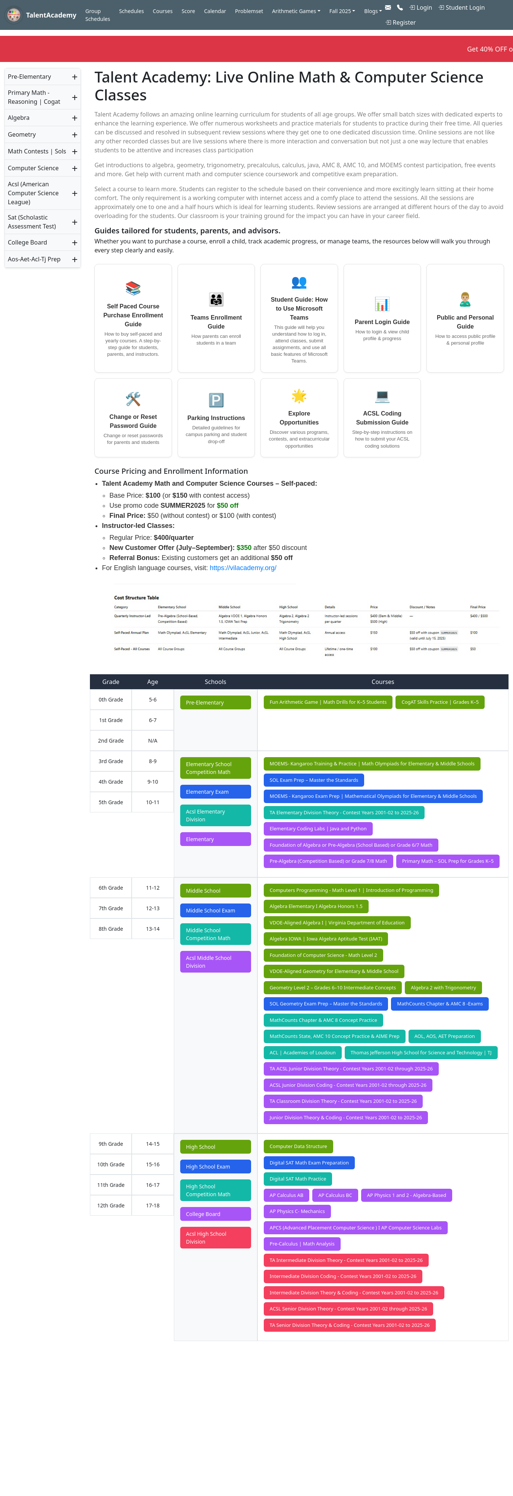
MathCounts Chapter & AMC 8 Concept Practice (323, 1020)
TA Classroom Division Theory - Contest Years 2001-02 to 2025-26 (343, 1101)
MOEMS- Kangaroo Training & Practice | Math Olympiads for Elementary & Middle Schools (372, 763)
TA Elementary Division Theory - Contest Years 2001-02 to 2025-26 (344, 812)
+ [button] (75, 76)
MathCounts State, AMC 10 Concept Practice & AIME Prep (335, 1036)
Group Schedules (97, 14)
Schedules (131, 11)
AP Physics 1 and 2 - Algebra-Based (406, 1195)
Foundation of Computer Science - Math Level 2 (323, 955)
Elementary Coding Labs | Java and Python (318, 828)
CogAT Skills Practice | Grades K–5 (440, 702)
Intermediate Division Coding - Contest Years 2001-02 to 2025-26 (343, 1276)
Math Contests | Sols (37, 151)
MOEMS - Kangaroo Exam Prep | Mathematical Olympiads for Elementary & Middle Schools (373, 796)
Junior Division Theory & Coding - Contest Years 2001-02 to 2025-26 (346, 1117)
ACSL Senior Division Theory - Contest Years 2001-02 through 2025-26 (348, 1308)
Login (420, 7)
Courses (163, 11)
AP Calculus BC (335, 1195)
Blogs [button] (371, 11)
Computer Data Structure (298, 1146)
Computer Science (33, 168)
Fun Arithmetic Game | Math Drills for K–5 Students (328, 702)
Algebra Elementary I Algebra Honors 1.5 (316, 906)
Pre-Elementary (29, 76)
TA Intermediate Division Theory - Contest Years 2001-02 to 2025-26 (346, 1260)
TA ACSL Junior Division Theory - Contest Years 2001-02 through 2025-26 (351, 1068)
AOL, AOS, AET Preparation (445, 1036)
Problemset (249, 11)
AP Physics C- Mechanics (297, 1211)
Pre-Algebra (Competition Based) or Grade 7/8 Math (328, 861)
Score (188, 11)
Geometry (22, 134)
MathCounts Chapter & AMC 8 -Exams (440, 1003)
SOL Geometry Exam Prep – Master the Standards (326, 1003)
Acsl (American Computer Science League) (33, 193)
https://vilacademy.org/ (243, 568)
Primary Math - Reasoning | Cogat (34, 97)
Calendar (215, 11)
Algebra (18, 117)
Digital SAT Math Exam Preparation (309, 1162)
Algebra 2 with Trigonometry (443, 987)
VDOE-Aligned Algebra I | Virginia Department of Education (337, 922)
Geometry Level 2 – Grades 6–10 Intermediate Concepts (333, 987)
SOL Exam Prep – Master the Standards (314, 780)
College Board (27, 242)
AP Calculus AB (286, 1195)
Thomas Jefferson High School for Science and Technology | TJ (421, 1052)
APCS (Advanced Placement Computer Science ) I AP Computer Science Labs (356, 1227)
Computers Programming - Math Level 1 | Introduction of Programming (352, 890)
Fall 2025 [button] (340, 11)
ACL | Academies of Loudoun (303, 1052)
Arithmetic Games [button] (294, 11)
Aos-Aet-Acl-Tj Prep (34, 259)
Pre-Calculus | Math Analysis (302, 1243)
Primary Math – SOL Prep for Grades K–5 (448, 861)
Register (400, 22)
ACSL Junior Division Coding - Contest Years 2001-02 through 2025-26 (348, 1085)
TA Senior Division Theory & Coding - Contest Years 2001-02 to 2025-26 (350, 1325)
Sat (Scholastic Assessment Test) (32, 221)
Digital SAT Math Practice (298, 1178)
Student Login (461, 7)
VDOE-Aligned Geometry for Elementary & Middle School (334, 971)
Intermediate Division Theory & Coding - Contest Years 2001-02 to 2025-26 (354, 1292)
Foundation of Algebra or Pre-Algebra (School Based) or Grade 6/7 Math (351, 845)
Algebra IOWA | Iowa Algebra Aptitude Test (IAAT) (326, 938)
